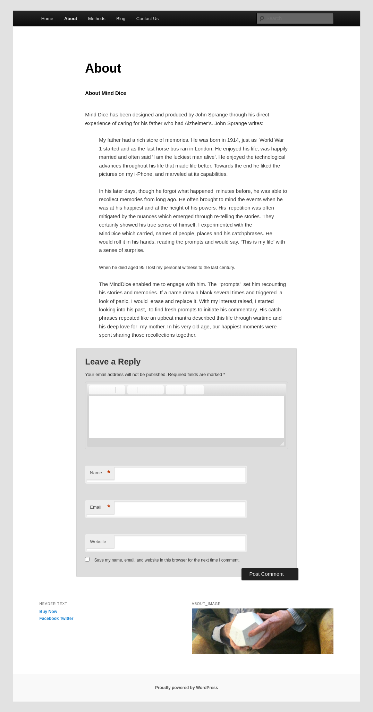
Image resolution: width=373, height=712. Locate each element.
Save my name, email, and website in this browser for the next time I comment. (167, 560)
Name (100, 473)
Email (100, 507)
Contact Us (147, 18)
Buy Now (48, 611)
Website (98, 541)
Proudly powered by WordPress (186, 687)
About (70, 18)
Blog (120, 18)
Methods (96, 18)
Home (47, 18)
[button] (94, 390)
